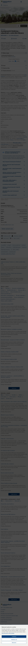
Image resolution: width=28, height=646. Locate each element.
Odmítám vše (14, 639)
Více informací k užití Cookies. (8, 633)
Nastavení (14, 642)
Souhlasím (14, 636)
